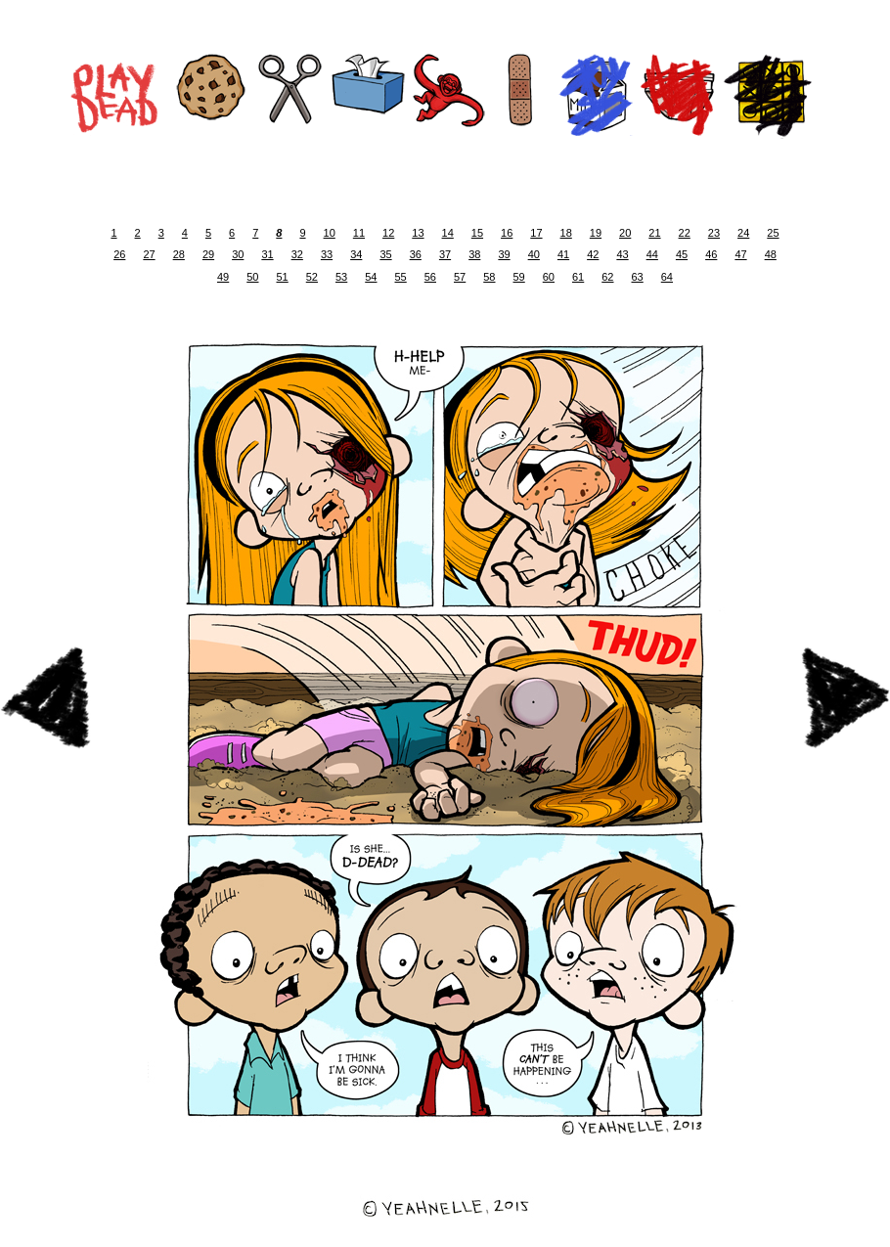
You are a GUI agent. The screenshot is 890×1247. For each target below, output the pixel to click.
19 (595, 233)
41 (563, 254)
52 (312, 277)
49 (223, 277)
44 (652, 254)
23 (714, 233)
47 (740, 254)
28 (179, 254)
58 (489, 277)
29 (208, 254)
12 (388, 233)
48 (771, 254)
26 (119, 254)
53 (341, 277)
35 (385, 254)
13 (417, 233)
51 (283, 277)
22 (684, 233)
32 (297, 254)
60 (549, 277)
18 (566, 233)
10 (329, 233)
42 (593, 254)
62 (607, 277)
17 (536, 233)
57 (460, 277)
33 (327, 254)
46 (711, 254)
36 (416, 254)
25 (773, 233)
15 (477, 233)
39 (504, 254)
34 (356, 254)
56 (430, 277)
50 (252, 277)
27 (149, 254)
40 (534, 254)
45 (682, 254)
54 (371, 277)
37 (445, 254)
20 (625, 233)
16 (506, 233)
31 (267, 254)
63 (638, 277)
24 (743, 233)
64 (667, 277)
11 (359, 233)
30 (238, 254)
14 (448, 233)
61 (578, 277)
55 (401, 277)
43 (622, 254)
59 (519, 277)
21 (654, 233)
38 (474, 254)
